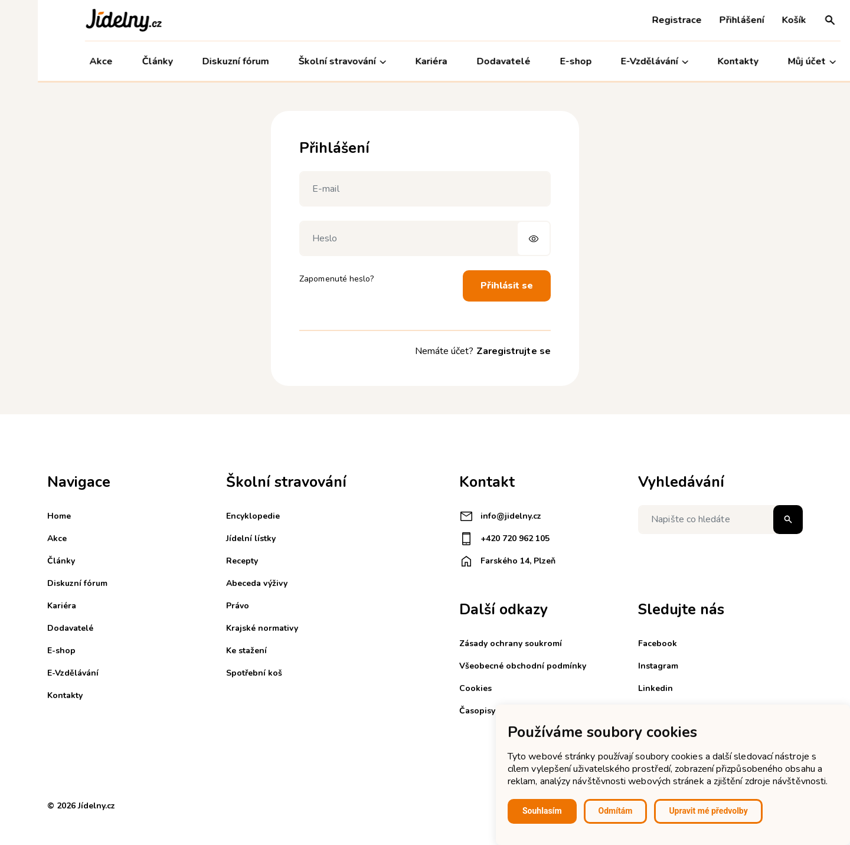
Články (119, 61)
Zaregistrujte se (513, 351)
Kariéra (394, 61)
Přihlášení (704, 20)
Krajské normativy (262, 628)
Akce (63, 61)
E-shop (538, 61)
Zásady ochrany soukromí (510, 643)
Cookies (475, 688)
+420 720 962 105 (504, 539)
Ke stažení (246, 650)
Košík (756, 20)
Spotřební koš (254, 673)
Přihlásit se (506, 285)
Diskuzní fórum (198, 61)
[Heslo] (425, 238)
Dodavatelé (465, 61)
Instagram (658, 666)
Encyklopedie (253, 516)
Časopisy (477, 710)
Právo (237, 605)
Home (59, 516)
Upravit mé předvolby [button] (708, 810)
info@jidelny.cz (500, 516)
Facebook (657, 643)
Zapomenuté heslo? (336, 278)
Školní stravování (304, 61)
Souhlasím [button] (542, 810)
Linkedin (655, 688)
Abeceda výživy (256, 583)
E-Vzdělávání (616, 61)
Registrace (639, 20)
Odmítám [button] (616, 810)
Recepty (242, 560)
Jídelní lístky (251, 538)
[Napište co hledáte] (720, 519)
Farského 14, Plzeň (507, 561)
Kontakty (700, 61)
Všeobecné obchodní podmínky (522, 666)
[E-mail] (425, 189)
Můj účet (774, 61)
